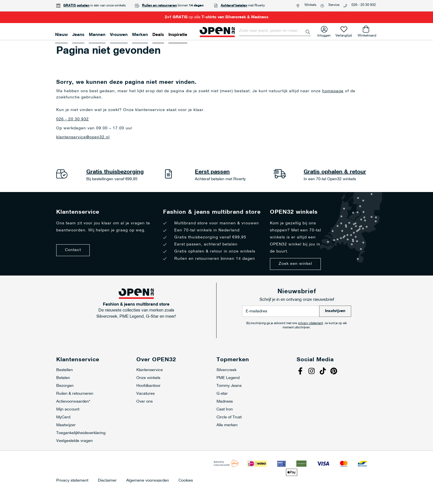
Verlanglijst (343, 34)
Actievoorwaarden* (73, 402)
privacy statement (310, 323)
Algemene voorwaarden (147, 480)
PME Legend (228, 378)
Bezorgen (65, 386)
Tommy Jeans (229, 386)
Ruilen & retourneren (74, 394)
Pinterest (334, 371)
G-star (222, 394)
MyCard (63, 417)
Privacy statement (72, 480)
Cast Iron (224, 409)
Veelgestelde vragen (74, 441)
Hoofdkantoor (148, 386)
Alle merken (227, 425)
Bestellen (64, 370)
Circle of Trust (229, 417)
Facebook (301, 371)
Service (333, 5)
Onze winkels (148, 378)
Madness (224, 402)
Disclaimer (107, 480)
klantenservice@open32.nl (83, 137)
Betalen (63, 378)
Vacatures (145, 394)
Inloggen (324, 34)
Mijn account (67, 409)
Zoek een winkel (295, 264)
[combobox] (275, 31)
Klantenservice (149, 370)
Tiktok (323, 371)
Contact (73, 250)
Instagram (312, 371)
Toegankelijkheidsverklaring (80, 433)
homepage (333, 91)
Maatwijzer (66, 425)
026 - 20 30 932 (363, 5)
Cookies (186, 480)
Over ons (144, 402)
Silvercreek (226, 370)
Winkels (310, 5)
